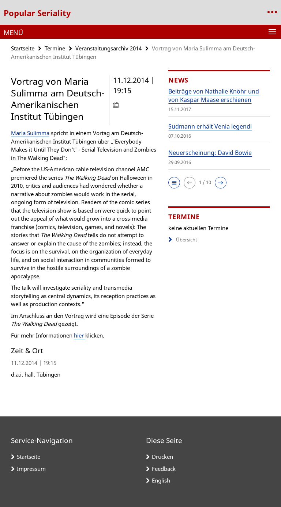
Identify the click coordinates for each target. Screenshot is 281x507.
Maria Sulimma (30, 133)
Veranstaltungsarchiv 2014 (108, 48)
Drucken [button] (162, 456)
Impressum (31, 468)
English (161, 480)
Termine (55, 48)
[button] (174, 182)
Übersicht (182, 239)
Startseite (22, 48)
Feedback (164, 468)
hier (79, 335)
